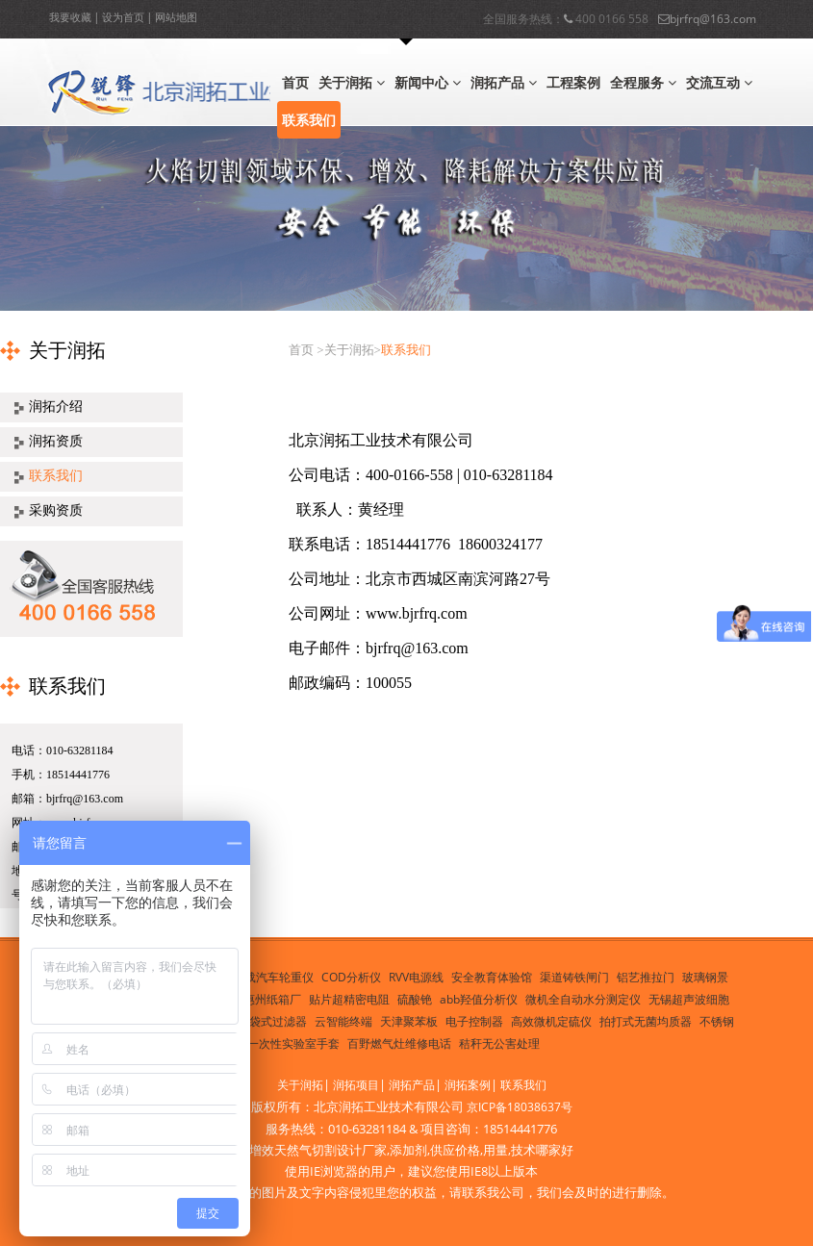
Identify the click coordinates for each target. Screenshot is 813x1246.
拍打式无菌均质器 (645, 1021)
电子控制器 (474, 1021)
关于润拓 (351, 82)
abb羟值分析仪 (479, 999)
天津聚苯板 (409, 1021)
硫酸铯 (414, 999)
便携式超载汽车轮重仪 (256, 977)
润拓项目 (356, 1085)
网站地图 (176, 17)
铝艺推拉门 (645, 977)
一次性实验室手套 (293, 1043)
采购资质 (56, 510)
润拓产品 (503, 82)
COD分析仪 (351, 977)
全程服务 (643, 82)
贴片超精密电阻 (349, 999)
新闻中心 (427, 82)
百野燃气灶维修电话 (399, 1043)
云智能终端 (343, 1021)
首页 (295, 82)
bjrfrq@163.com (707, 16)
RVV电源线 (416, 977)
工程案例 (573, 82)
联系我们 (309, 120)
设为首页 (123, 17)
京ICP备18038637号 (519, 1107)
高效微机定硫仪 (551, 1021)
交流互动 (719, 82)
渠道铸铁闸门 (574, 977)
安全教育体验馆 (491, 977)
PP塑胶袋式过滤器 (260, 1021)
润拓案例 (468, 1085)
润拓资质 (56, 441)
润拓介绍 (56, 406)
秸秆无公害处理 (499, 1043)
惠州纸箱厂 (272, 999)
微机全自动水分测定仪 (583, 999)
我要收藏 (70, 17)
